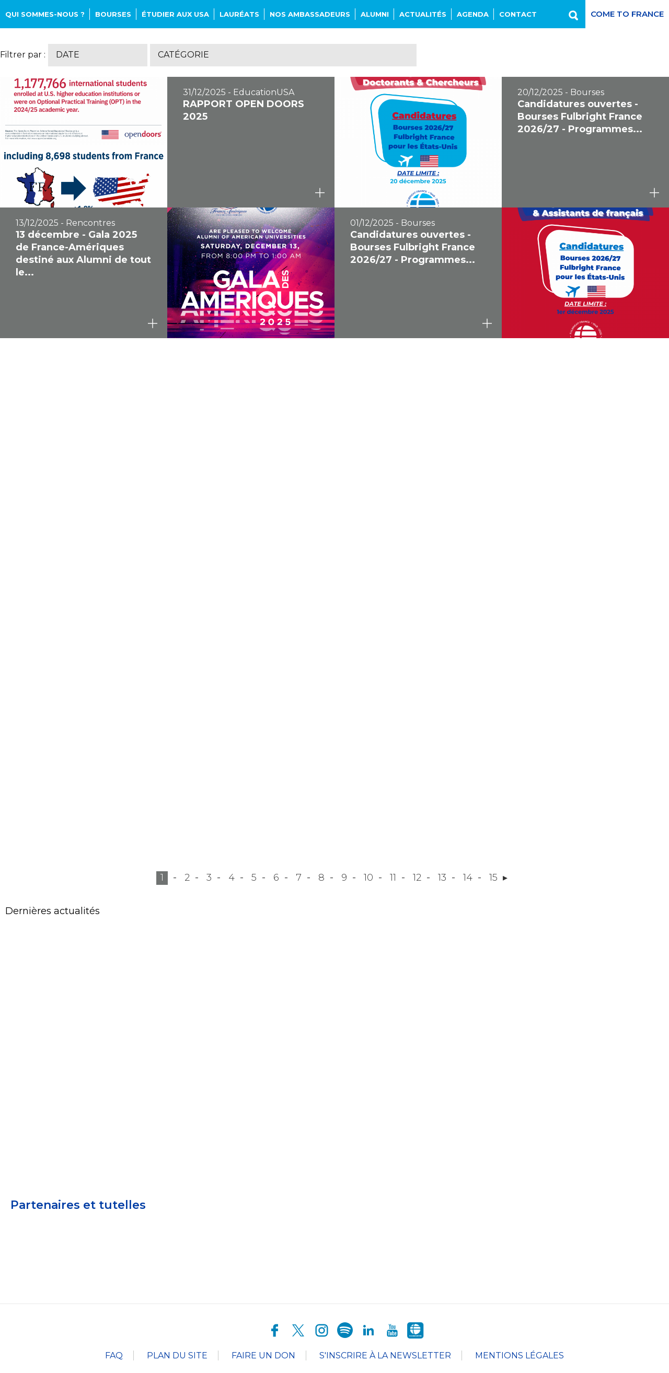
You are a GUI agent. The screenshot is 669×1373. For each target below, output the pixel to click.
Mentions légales (519, 1355)
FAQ (114, 1355)
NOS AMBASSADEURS (310, 14)
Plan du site (177, 1355)
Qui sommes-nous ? (45, 14)
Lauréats (239, 14)
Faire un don (263, 1355)
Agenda (473, 14)
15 (493, 877)
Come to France (627, 14)
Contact (518, 14)
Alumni (375, 14)
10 (368, 877)
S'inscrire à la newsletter (385, 1355)
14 (467, 877)
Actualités (422, 14)
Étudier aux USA (175, 14)
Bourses (113, 14)
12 (417, 877)
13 (442, 877)
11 (393, 877)
